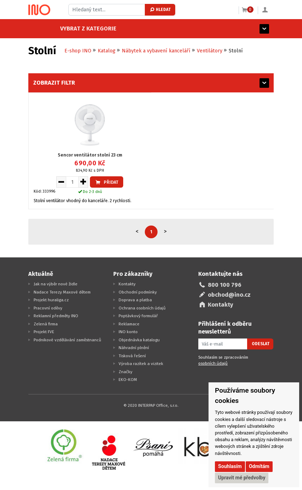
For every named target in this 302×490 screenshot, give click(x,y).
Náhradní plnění (134, 347)
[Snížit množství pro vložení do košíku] (61, 182)
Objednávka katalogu (139, 339)
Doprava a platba (135, 299)
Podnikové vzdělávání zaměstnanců (67, 339)
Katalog (106, 51)
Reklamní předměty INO (56, 315)
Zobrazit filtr (54, 82)
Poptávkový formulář (138, 315)
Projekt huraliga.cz (51, 299)
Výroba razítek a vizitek (141, 363)
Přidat (106, 182)
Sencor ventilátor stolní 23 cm (90, 155)
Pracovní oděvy (48, 308)
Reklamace (129, 323)
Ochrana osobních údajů (142, 308)
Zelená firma (46, 323)
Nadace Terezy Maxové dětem (62, 292)
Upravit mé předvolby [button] (241, 477)
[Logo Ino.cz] (39, 10)
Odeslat (260, 343)
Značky (125, 371)
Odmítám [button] (259, 466)
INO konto (128, 331)
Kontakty (127, 283)
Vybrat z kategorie (56, 28)
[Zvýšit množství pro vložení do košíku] (83, 182)
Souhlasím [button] (230, 466)
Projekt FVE (44, 331)
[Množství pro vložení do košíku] (72, 182)
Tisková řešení (132, 355)
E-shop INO (77, 51)
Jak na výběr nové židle (56, 283)
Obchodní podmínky (138, 292)
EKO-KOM (128, 379)
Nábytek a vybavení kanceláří (156, 51)
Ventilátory (209, 51)
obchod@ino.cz (229, 294)
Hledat (160, 9)
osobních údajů (213, 363)
